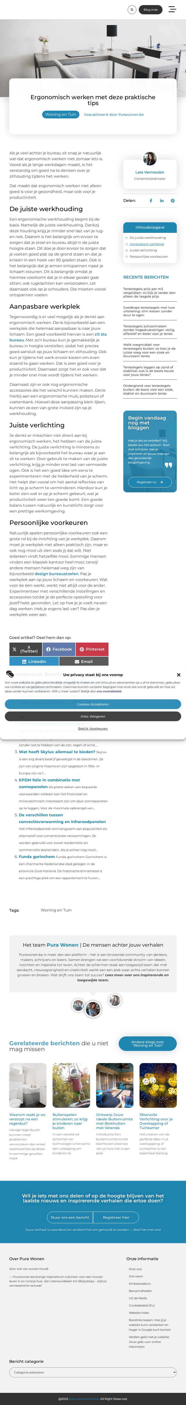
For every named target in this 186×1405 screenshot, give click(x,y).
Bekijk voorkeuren (93, 728)
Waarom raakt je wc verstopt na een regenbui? (27, 1119)
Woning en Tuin (60, 114)
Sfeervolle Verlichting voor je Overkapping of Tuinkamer (156, 1121)
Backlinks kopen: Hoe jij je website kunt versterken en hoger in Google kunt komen (150, 1324)
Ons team (136, 1276)
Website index (139, 1312)
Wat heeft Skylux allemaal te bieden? (57, 752)
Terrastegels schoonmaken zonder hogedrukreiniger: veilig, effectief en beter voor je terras (149, 330)
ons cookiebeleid (109, 691)
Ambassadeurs (140, 1283)
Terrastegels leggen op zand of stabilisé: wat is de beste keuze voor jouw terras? (148, 371)
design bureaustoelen (56, 573)
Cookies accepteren (93, 704)
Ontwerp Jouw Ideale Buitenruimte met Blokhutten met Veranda (114, 1121)
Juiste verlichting (143, 250)
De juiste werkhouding (148, 238)
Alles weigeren (93, 716)
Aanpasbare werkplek (147, 244)
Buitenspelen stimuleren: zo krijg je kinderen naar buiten (70, 1121)
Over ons (135, 1269)
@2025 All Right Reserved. (93, 1399)
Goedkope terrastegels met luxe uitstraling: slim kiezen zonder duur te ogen (149, 311)
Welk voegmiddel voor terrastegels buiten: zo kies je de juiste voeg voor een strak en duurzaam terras (149, 350)
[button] (178, 674)
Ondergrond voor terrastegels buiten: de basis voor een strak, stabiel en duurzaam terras (148, 389)
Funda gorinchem (37, 856)
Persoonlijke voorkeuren (149, 256)
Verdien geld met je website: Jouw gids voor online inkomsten (149, 1341)
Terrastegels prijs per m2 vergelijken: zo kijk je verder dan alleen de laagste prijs (149, 292)
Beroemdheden (140, 1291)
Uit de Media (138, 1298)
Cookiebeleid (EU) (142, 1305)
